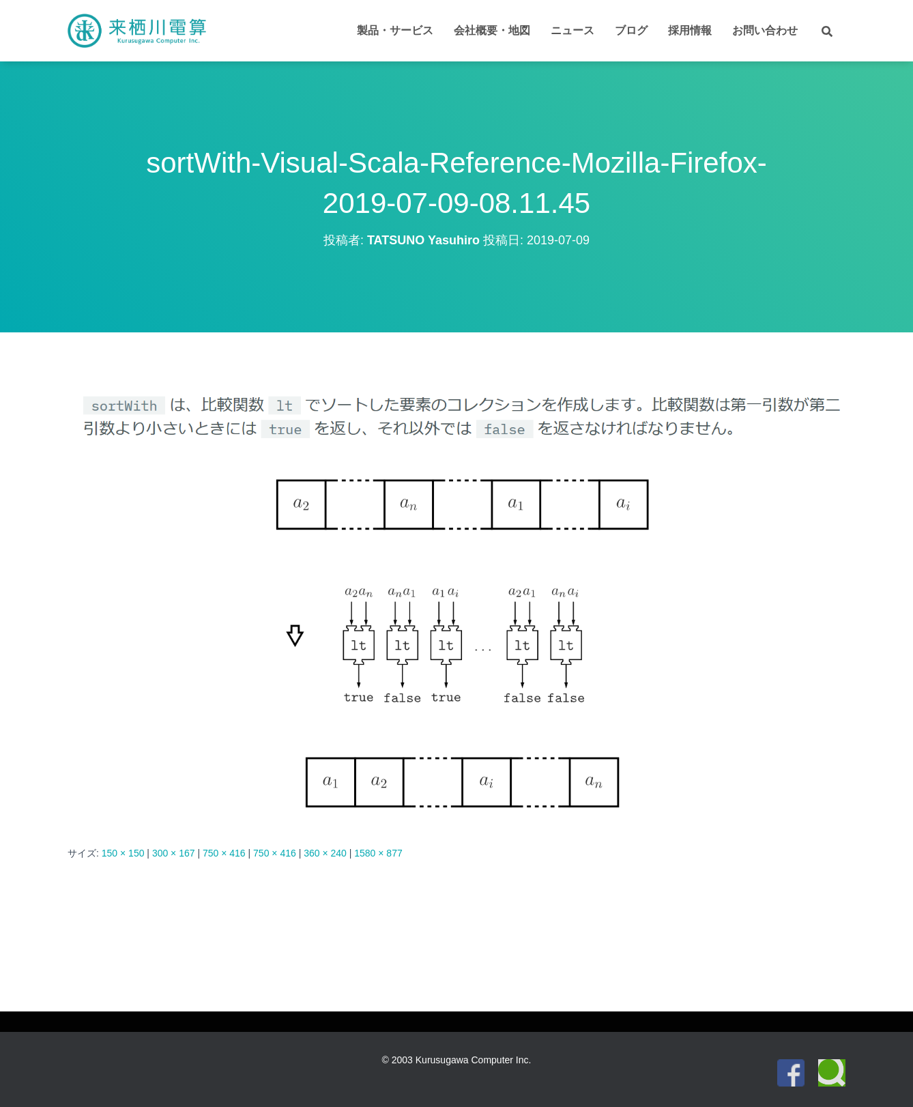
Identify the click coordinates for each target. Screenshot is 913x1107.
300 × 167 (173, 853)
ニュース (572, 30)
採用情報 (690, 30)
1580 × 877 (378, 853)
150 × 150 (123, 853)
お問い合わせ (765, 30)
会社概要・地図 (492, 30)
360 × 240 (325, 853)
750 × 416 (224, 853)
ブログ (631, 30)
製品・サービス (395, 30)
